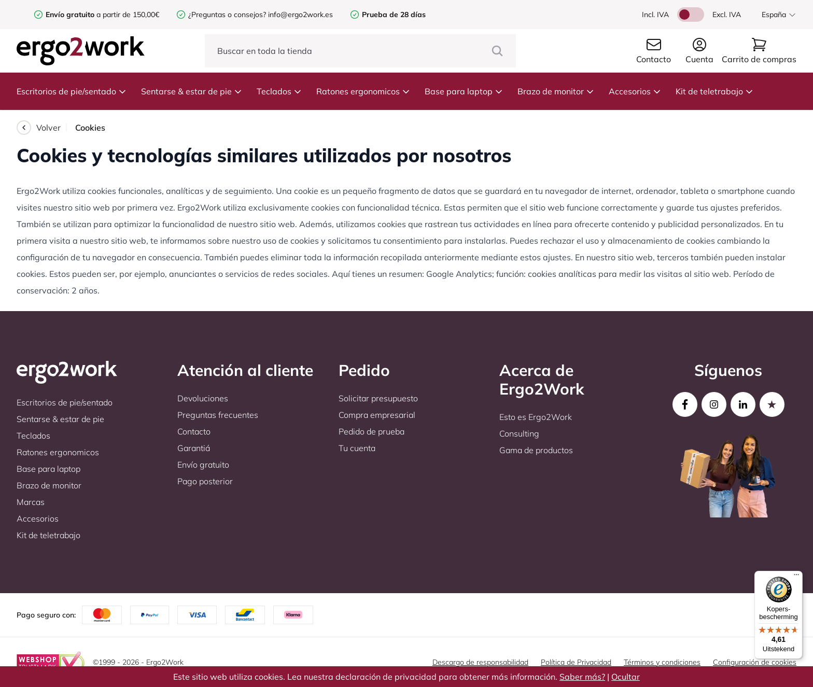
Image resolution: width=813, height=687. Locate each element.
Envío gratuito (203, 464)
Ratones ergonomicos (363, 91)
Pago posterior (205, 481)
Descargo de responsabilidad (480, 662)
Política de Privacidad (576, 662)
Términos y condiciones (662, 662)
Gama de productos (536, 450)
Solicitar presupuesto (378, 398)
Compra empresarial (377, 415)
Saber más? (582, 676)
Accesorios (635, 91)
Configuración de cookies (754, 662)
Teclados (279, 91)
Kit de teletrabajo (714, 91)
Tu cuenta (357, 448)
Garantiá (193, 448)
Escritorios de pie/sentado (72, 91)
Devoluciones (202, 398)
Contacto (194, 431)
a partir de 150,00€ (102, 14)
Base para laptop (464, 91)
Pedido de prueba (371, 431)
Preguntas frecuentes (217, 415)
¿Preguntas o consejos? (227, 14)
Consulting (519, 433)
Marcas (31, 502)
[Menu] (796, 577)
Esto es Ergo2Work (535, 417)
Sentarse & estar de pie (191, 91)
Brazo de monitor (555, 91)
